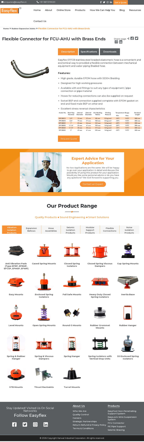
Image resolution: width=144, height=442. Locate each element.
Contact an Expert (93, 184)
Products (80, 10)
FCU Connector (116, 423)
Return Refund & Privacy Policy (89, 425)
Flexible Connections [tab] (109, 229)
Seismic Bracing (116, 430)
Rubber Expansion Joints (23, 29)
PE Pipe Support (117, 426)
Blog (121, 10)
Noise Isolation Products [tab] (129, 230)
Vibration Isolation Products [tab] (12, 230)
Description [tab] (68, 51)
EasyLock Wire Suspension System (122, 418)
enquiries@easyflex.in (15, 2)
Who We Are (79, 411)
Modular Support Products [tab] (90, 230)
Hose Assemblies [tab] (51, 229)
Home (36, 10)
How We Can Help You (102, 10)
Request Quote (69, 138)
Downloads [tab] (109, 51)
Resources (135, 10)
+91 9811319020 (47, 2)
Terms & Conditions (83, 428)
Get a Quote (120, 2)
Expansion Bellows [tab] (31, 229)
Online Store (63, 10)
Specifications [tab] (89, 51)
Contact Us (39, 21)
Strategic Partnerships (85, 421)
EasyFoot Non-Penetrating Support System (122, 412)
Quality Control (81, 414)
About (48, 10)
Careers (77, 418)
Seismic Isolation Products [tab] (70, 230)
